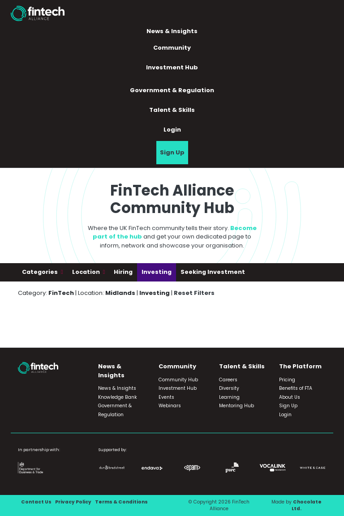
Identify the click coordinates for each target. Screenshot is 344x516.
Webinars (170, 405)
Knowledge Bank (117, 397)
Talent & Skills (172, 110)
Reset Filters (194, 293)
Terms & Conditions (121, 502)
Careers (228, 379)
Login (172, 129)
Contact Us (36, 502)
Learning (229, 397)
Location (86, 272)
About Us (289, 397)
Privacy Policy (73, 502)
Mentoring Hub (236, 405)
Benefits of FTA (295, 388)
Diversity (229, 388)
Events (166, 397)
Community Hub (178, 379)
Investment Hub (172, 67)
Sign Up (172, 152)
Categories (40, 272)
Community (172, 47)
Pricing (287, 379)
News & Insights (172, 31)
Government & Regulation (172, 90)
